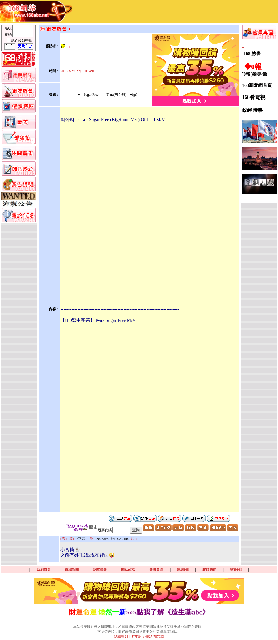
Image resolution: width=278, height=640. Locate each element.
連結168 (183, 570)
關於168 (236, 570)
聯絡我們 (209, 570)
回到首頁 (44, 570)
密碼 (8, 34)
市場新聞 (72, 570)
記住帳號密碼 (21, 41)
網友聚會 (100, 570)
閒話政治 (128, 570)
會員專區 (156, 570)
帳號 (8, 28)
